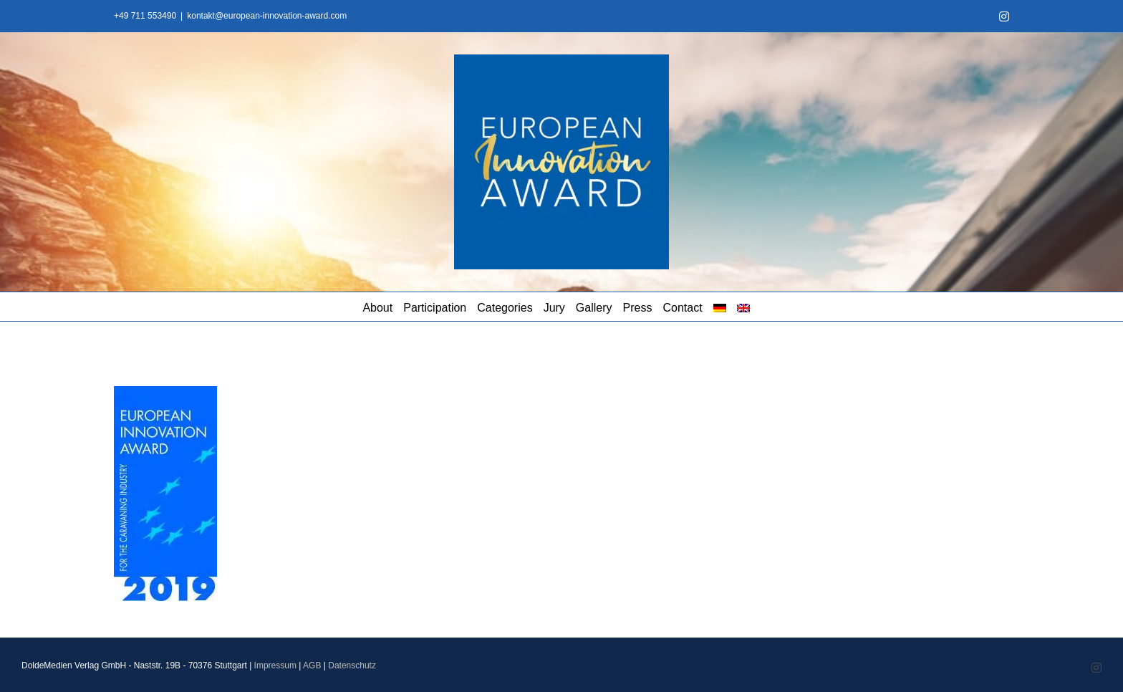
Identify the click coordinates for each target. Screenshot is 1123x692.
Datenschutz (352, 665)
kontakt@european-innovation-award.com (267, 16)
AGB (312, 665)
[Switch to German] (719, 306)
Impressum (275, 665)
